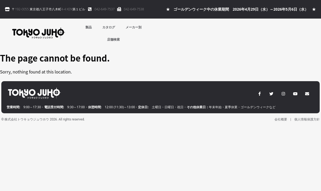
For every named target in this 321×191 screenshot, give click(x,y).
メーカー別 (133, 27)
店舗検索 (113, 39)
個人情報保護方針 (307, 119)
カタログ (108, 27)
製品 (88, 27)
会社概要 (280, 119)
